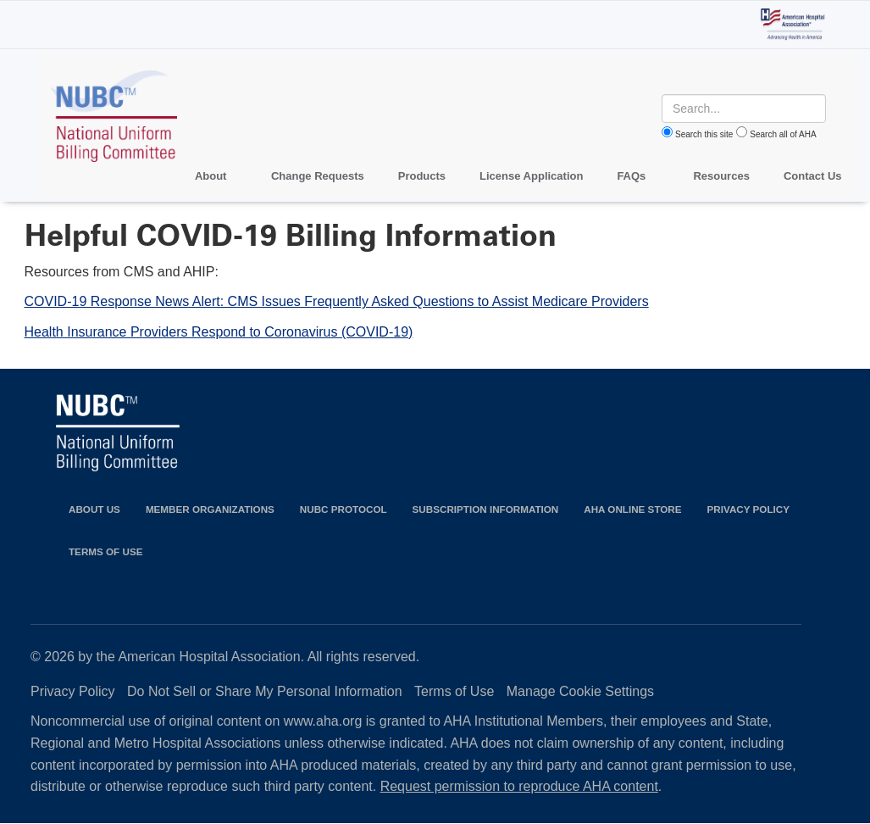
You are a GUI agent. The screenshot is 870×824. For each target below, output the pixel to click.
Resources (721, 176)
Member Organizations (210, 509)
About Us (94, 509)
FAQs (631, 176)
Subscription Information (486, 509)
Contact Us (813, 176)
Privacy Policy (748, 509)
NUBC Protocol (343, 509)
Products (422, 176)
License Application (531, 176)
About (211, 176)
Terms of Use (105, 551)
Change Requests (317, 176)
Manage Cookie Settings (580, 691)
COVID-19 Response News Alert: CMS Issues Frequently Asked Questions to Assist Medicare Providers (337, 301)
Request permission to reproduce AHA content (519, 786)
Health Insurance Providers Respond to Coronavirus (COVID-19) (219, 332)
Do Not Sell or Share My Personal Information (264, 691)
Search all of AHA (783, 134)
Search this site (704, 134)
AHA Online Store (632, 509)
